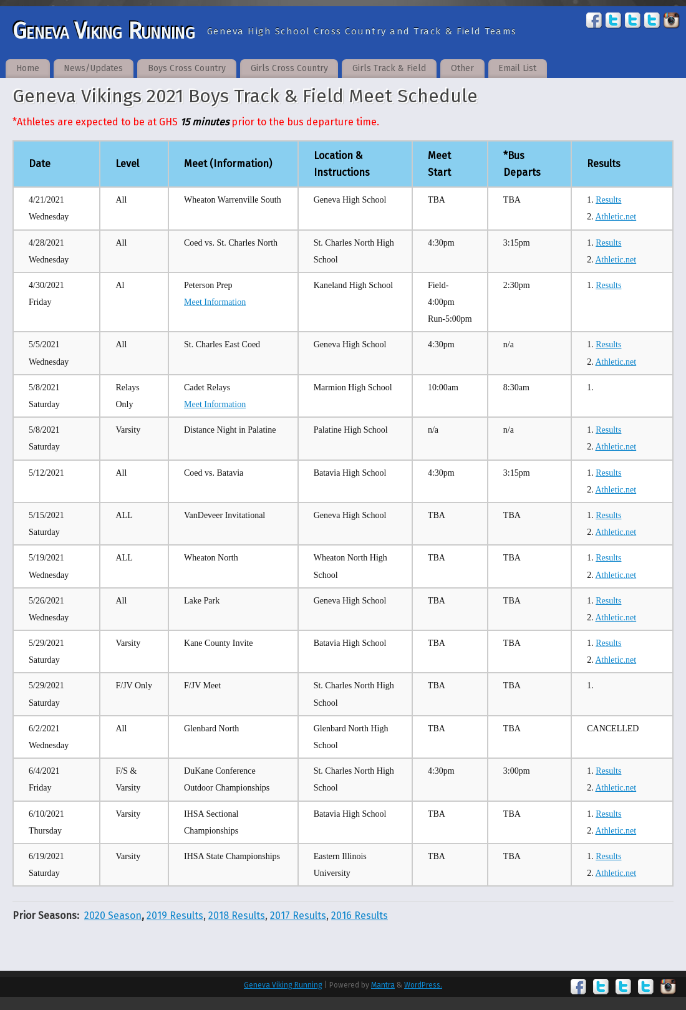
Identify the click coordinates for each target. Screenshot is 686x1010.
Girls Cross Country (289, 68)
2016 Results (359, 915)
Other (462, 68)
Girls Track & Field (389, 68)
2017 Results (298, 915)
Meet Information (215, 302)
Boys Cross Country (187, 68)
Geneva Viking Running (103, 31)
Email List (517, 68)
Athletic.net (615, 216)
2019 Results (175, 915)
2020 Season (113, 915)
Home (27, 68)
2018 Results (236, 915)
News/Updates (93, 68)
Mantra (383, 985)
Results (608, 199)
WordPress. (423, 985)
